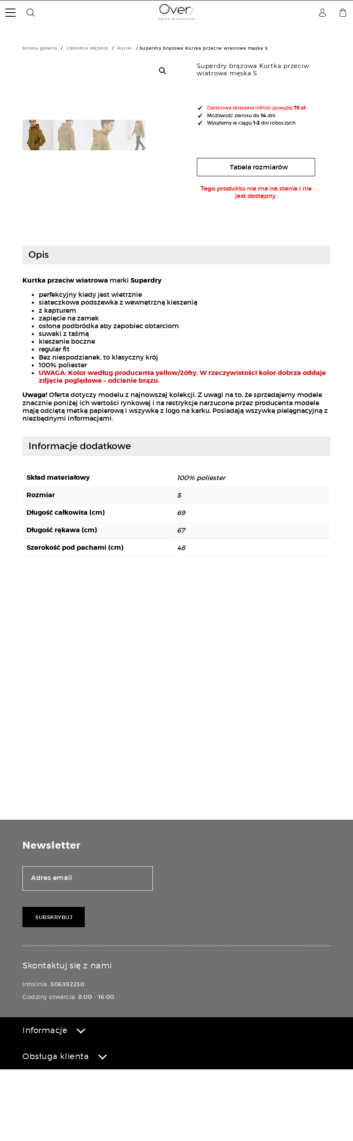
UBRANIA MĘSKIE (87, 48)
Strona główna (39, 48)
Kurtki (124, 48)
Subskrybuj (53, 988)
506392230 (67, 1056)
